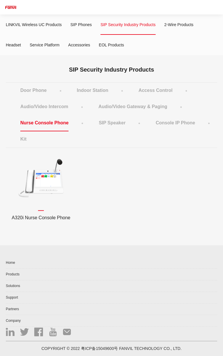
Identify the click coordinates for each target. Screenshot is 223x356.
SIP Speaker (112, 122)
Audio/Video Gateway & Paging (132, 106)
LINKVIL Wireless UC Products (34, 24)
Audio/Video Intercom (44, 106)
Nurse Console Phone (44, 122)
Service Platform (45, 45)
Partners (12, 309)
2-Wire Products (178, 24)
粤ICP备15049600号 (99, 348)
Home (10, 263)
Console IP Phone (175, 122)
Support (12, 297)
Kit (23, 139)
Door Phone (33, 90)
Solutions (13, 286)
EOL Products (111, 45)
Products (12, 274)
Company (13, 321)
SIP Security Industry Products (128, 24)
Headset (13, 45)
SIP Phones (81, 24)
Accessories (79, 45)
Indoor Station (92, 90)
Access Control (155, 90)
